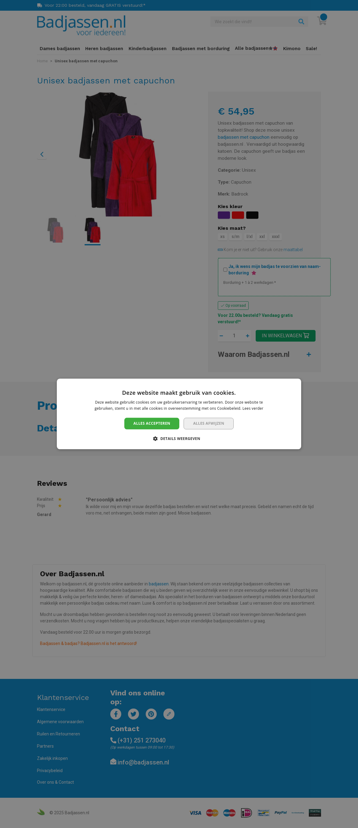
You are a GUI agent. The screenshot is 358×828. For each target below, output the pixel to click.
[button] (179, 439)
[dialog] (179, 414)
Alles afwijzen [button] (208, 423)
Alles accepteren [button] (151, 423)
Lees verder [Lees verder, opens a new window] (253, 408)
